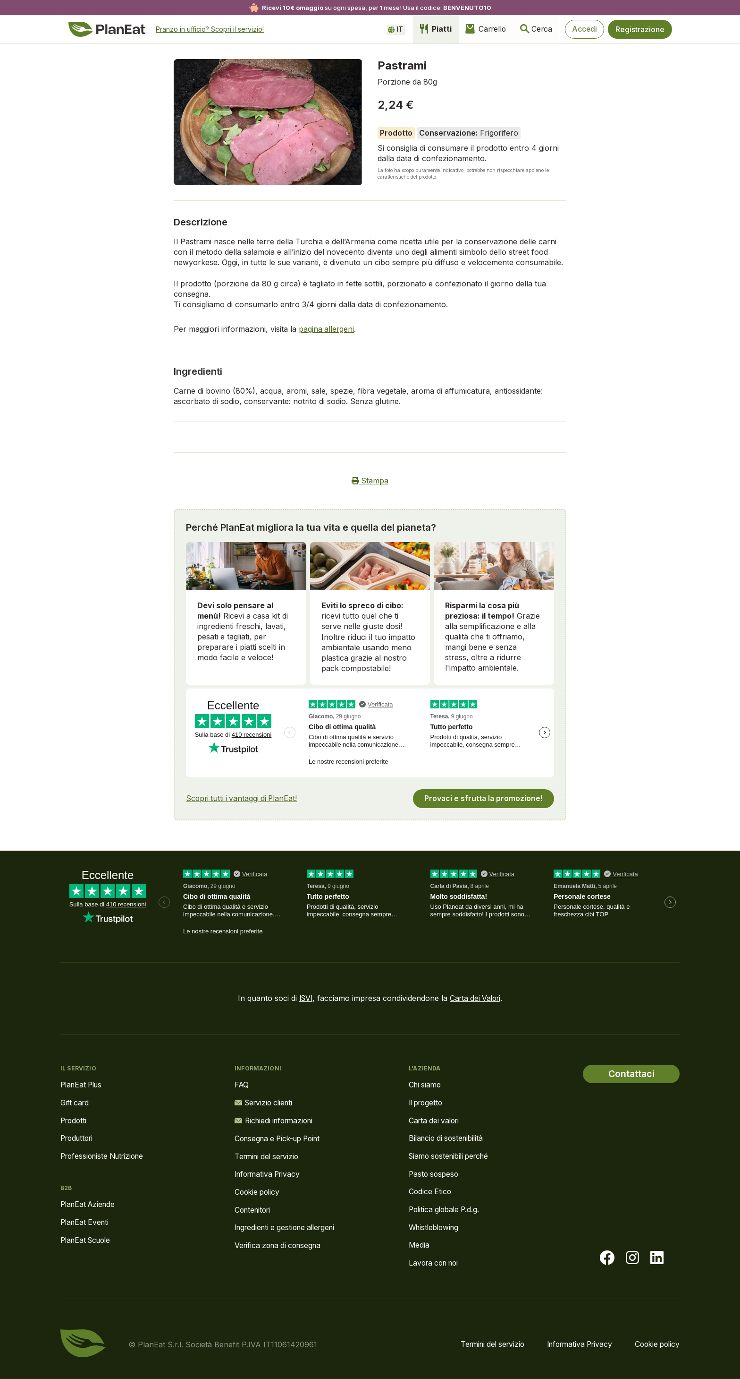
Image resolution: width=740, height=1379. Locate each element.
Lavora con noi (436, 1263)
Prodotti (74, 1119)
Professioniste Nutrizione (105, 1155)
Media (419, 1245)
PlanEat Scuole (87, 1240)
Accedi (583, 29)
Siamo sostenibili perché (452, 1155)
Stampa (370, 480)
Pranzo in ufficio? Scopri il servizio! (210, 29)
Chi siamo (426, 1083)
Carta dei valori (435, 1119)
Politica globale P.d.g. (446, 1209)
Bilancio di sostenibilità (448, 1137)
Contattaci (631, 1072)
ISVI (303, 996)
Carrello (479, 29)
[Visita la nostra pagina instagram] (632, 1258)
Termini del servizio (269, 1155)
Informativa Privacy (270, 1173)
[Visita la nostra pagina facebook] (606, 1258)
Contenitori (254, 1209)
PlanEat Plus (83, 1083)
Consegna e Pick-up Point (281, 1137)
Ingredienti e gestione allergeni (289, 1227)
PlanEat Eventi (86, 1222)
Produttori (78, 1137)
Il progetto (427, 1101)
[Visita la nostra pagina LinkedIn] (657, 1258)
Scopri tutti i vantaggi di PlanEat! (243, 797)
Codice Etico (431, 1191)
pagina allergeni (327, 329)
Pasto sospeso (435, 1173)
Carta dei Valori (476, 996)
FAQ (242, 1083)
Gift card (75, 1101)
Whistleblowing (435, 1227)
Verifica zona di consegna (281, 1245)
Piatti (427, 29)
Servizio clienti (265, 1101)
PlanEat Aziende (89, 1204)
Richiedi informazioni (277, 1119)
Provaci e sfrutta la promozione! (483, 797)
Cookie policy (259, 1191)
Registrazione (639, 29)
